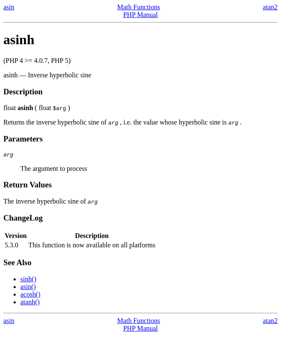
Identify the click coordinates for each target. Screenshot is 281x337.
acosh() (30, 295)
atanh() (29, 303)
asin (8, 7)
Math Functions (138, 7)
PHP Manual (140, 14)
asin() (28, 288)
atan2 (270, 7)
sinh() (28, 280)
